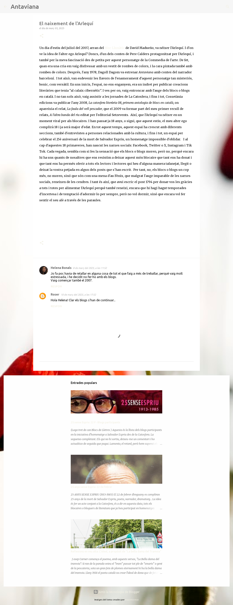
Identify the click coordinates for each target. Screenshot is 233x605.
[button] (41, 36)
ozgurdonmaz (132, 600)
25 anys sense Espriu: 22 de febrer (91, 486)
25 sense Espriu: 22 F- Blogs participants (95, 422)
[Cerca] (44, 6)
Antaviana (25, 6)
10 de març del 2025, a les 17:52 (78, 294)
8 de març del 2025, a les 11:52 (90, 268)
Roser (55, 294)
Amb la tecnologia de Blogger (116, 592)
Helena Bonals (61, 267)
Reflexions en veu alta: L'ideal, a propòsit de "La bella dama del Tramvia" (116, 551)
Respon (56, 286)
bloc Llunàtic (114, 48)
